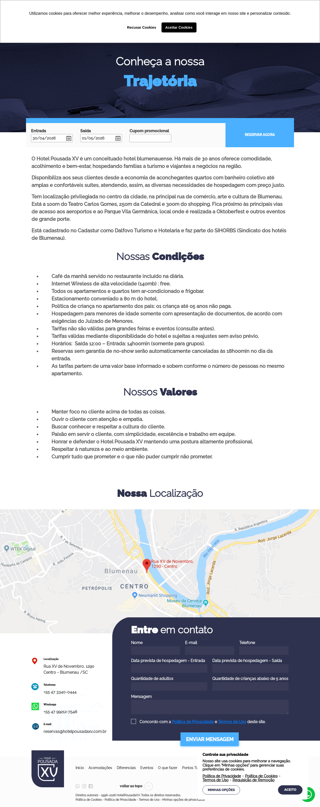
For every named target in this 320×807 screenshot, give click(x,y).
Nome (155, 647)
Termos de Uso (232, 721)
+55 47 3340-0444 (60, 692)
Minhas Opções (221, 790)
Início (80, 768)
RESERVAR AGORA (260, 135)
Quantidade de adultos (169, 683)
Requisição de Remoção (253, 780)
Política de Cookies (89, 800)
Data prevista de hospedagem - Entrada (169, 665)
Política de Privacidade (193, 721)
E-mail (209, 647)
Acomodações (100, 768)
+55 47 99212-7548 (60, 711)
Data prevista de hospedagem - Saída (250, 665)
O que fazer (168, 768)
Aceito (290, 790)
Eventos (147, 768)
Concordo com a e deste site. (202, 721)
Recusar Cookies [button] (141, 27)
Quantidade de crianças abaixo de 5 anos (250, 683)
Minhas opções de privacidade (183, 800)
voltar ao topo (136, 786)
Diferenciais (126, 768)
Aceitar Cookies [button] (178, 27)
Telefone (263, 647)
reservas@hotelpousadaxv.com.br (75, 731)
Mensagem (209, 704)
